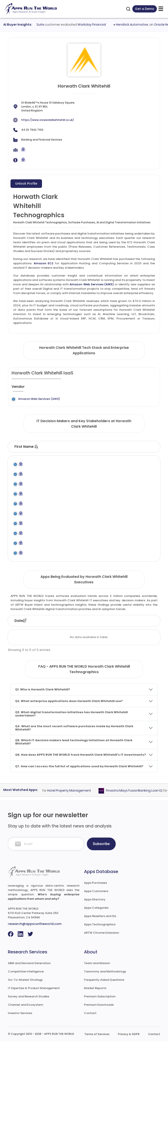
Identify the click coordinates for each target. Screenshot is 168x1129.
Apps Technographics (100, 1012)
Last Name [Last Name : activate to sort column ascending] (58, 459)
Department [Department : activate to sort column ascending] (141, 459)
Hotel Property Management (71, 878)
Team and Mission (97, 1051)
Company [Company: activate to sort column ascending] (50, 708)
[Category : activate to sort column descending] (119, 388)
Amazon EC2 (44, 263)
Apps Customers (96, 979)
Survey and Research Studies (28, 1084)
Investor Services (20, 1101)
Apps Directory (94, 987)
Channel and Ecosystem (25, 1092)
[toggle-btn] (161, 9)
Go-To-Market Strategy (25, 1067)
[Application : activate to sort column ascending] (88, 388)
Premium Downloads (99, 1092)
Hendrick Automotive (135, 24)
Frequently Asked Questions (104, 1067)
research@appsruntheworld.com (34, 1011)
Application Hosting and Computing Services (113, 405)
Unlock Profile (26, 183)
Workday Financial (94, 24)
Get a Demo (144, 9)
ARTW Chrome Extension (101, 1020)
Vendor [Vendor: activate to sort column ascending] (110, 708)
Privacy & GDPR (129, 1122)
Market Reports (95, 1076)
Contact (90, 1101)
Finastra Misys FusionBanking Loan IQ (136, 878)
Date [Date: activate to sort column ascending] (20, 708)
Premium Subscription (100, 1084)
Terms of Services (96, 1122)
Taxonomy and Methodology (105, 1059)
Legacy (43, 399)
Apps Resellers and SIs (100, 1004)
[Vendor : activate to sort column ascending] (24, 388)
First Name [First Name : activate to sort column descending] (26, 459)
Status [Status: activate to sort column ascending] (81, 708)
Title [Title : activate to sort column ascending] (84, 459)
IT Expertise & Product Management (34, 1076)
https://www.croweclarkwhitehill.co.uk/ (47, 120)
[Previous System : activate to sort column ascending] (55, 388)
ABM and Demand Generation (29, 1051)
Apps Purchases (95, 970)
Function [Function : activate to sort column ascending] (110, 459)
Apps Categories (96, 995)
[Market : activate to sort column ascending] (145, 388)
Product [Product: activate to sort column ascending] (140, 708)
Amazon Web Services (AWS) (92, 284)
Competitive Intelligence (26, 1059)
